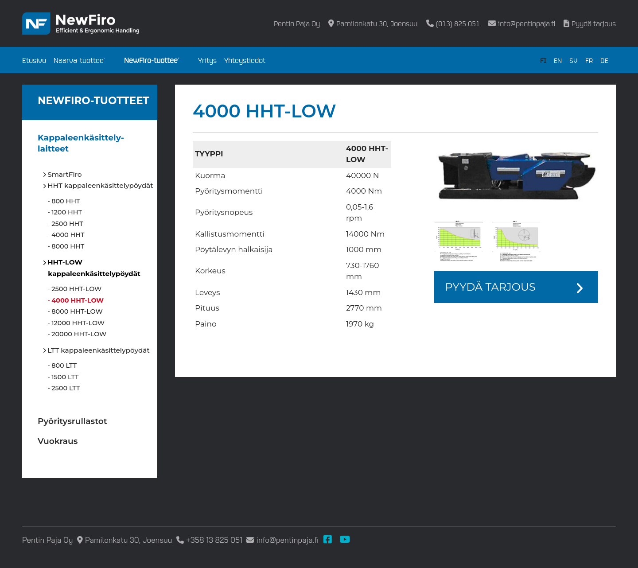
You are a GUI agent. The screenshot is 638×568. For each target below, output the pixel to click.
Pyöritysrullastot (72, 421)
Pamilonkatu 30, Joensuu (376, 23)
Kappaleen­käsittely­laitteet (81, 143)
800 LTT (64, 366)
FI (543, 60)
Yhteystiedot (244, 60)
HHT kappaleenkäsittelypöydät (100, 185)
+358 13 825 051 (214, 540)
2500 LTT (66, 388)
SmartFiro (65, 174)
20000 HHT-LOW (79, 334)
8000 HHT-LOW (77, 311)
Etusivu (34, 60)
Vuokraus (58, 441)
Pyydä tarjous (594, 23)
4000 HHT (68, 235)
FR (589, 60)
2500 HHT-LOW (76, 289)
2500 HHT (67, 224)
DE (604, 60)
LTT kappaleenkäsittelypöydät (98, 350)
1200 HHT (67, 212)
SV (573, 60)
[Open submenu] (110, 63)
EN (558, 60)
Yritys (207, 60)
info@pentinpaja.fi (526, 23)
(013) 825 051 (458, 23)
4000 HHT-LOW (78, 300)
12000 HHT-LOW (78, 323)
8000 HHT (68, 246)
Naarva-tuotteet (80, 60)
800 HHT (66, 201)
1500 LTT (65, 377)
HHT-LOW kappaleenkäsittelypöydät (94, 268)
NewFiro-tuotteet (152, 60)
